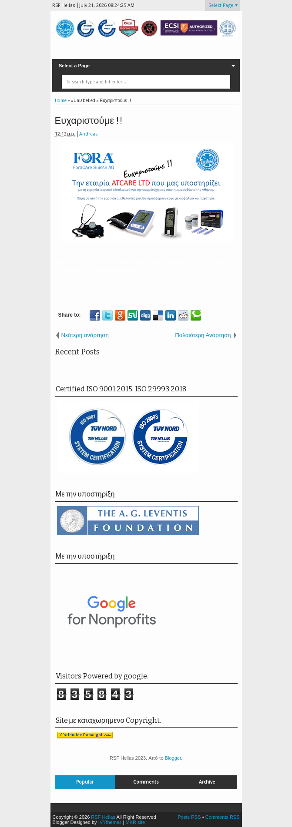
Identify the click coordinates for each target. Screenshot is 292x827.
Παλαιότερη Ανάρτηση (203, 335)
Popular (85, 782)
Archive (207, 782)
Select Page (220, 5)
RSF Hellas (103, 817)
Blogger (173, 758)
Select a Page (74, 65)
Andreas (88, 134)
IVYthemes (110, 822)
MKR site (135, 822)
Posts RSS (189, 817)
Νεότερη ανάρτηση (85, 335)
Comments (146, 782)
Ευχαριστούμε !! (89, 120)
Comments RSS (222, 817)
